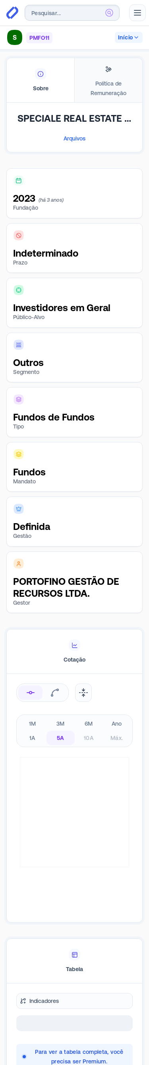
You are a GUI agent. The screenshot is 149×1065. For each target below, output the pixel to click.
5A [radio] (60, 738)
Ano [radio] (117, 723)
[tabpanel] (74, 139)
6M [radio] (89, 723)
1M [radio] (32, 723)
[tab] (40, 80)
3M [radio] (60, 723)
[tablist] (74, 80)
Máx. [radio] (116, 738)
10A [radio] (88, 738)
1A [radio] (32, 738)
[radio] (30, 692)
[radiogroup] (74, 731)
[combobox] (72, 13)
